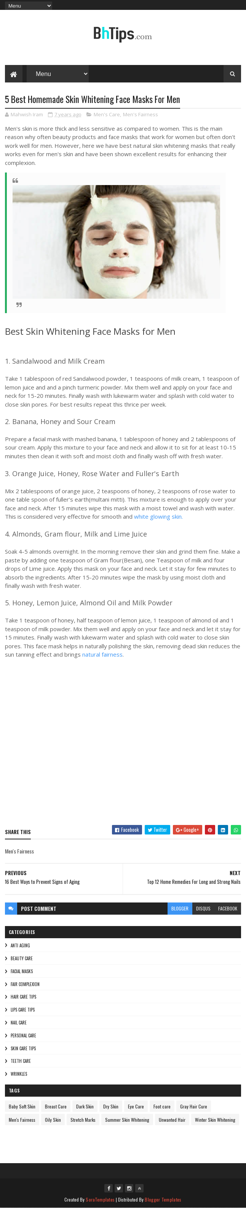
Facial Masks (22, 971)
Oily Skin (53, 1119)
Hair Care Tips (23, 997)
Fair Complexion (25, 984)
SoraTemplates (100, 1199)
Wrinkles (19, 1074)
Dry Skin (110, 1106)
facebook (227, 908)
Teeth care (21, 1061)
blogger (179, 908)
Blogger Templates (163, 1199)
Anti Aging (20, 945)
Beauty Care (22, 958)
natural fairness (102, 654)
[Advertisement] (123, 746)
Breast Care (56, 1106)
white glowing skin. (158, 516)
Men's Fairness (140, 114)
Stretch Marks (83, 1119)
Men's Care (107, 114)
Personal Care (23, 1035)
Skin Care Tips (23, 1048)
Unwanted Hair (172, 1119)
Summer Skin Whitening (127, 1119)
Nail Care (19, 1023)
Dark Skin (85, 1106)
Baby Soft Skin (22, 1106)
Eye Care (136, 1106)
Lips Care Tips (23, 1010)
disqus (203, 908)
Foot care (162, 1106)
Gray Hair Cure (193, 1106)
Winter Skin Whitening (215, 1119)
